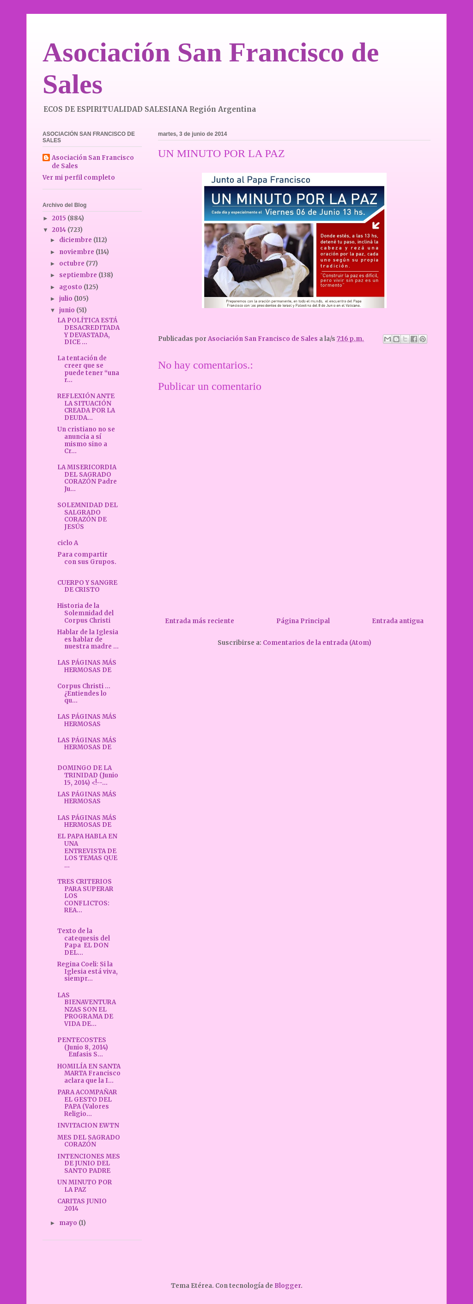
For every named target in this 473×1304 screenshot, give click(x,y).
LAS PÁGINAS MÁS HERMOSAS (86, 720)
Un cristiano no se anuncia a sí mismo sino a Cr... (86, 440)
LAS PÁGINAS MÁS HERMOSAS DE (86, 666)
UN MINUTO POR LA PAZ (84, 1186)
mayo (69, 1223)
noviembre (77, 252)
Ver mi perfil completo (78, 178)
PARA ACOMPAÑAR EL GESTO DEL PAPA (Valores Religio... (87, 1103)
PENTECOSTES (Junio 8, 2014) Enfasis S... (88, 1047)
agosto (71, 287)
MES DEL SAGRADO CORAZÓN (88, 1141)
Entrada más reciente (199, 621)
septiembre (78, 275)
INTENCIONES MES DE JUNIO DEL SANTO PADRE (88, 1163)
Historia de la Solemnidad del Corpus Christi (85, 613)
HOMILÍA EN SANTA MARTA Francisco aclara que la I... (89, 1073)
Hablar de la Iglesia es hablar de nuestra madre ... (88, 639)
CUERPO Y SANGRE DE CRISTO (87, 586)
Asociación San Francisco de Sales (93, 162)
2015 (59, 218)
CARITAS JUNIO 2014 (82, 1205)
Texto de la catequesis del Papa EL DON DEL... (83, 942)
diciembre (76, 240)
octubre (72, 263)
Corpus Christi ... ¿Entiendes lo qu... (83, 693)
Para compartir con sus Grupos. (86, 558)
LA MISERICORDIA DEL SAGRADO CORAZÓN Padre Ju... (87, 478)
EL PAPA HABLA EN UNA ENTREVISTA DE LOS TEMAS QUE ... (87, 850)
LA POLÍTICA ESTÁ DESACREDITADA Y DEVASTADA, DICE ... (88, 331)
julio (66, 299)
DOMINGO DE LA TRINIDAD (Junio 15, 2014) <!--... (87, 775)
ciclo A (67, 543)
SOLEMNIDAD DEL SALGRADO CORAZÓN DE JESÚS (87, 516)
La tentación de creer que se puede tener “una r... (88, 369)
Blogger (287, 1286)
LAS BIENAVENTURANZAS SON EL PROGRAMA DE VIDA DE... (86, 1009)
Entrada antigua (398, 621)
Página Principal (303, 621)
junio (67, 310)
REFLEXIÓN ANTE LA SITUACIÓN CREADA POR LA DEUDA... (86, 407)
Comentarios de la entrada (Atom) (317, 643)
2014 (59, 230)
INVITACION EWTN (88, 1125)
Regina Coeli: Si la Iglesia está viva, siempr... (87, 971)
